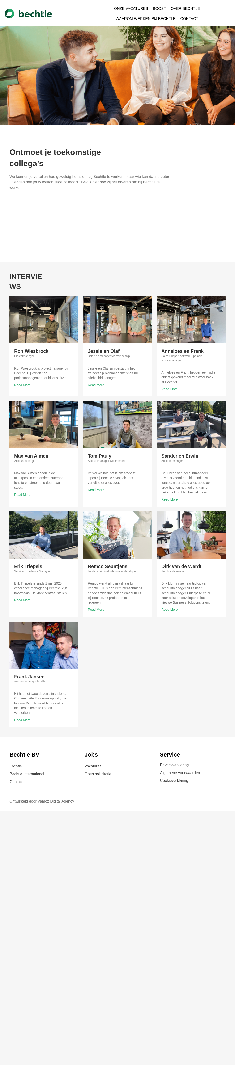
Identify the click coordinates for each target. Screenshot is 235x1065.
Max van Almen (31, 456)
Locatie (16, 766)
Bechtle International (27, 774)
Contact (16, 782)
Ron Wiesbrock (31, 351)
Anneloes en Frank (182, 351)
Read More (22, 385)
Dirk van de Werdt (181, 566)
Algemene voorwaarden (180, 773)
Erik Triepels (28, 566)
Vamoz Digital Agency (56, 801)
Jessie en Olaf (104, 351)
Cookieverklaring (174, 781)
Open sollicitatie (98, 774)
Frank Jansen (29, 676)
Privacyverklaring (174, 765)
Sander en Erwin (179, 456)
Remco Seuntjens (108, 566)
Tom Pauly (99, 456)
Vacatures (93, 766)
